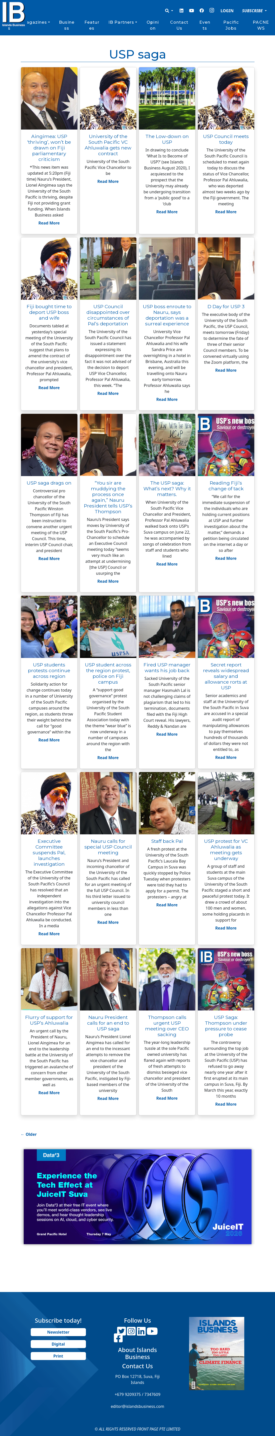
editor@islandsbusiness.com (137, 1406)
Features (91, 25)
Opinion (153, 25)
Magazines (34, 22)
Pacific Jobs (231, 25)
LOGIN (227, 10)
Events (204, 25)
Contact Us (179, 25)
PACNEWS (261, 25)
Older (29, 1134)
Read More (49, 223)
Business (66, 25)
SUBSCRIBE (253, 10)
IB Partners (121, 22)
